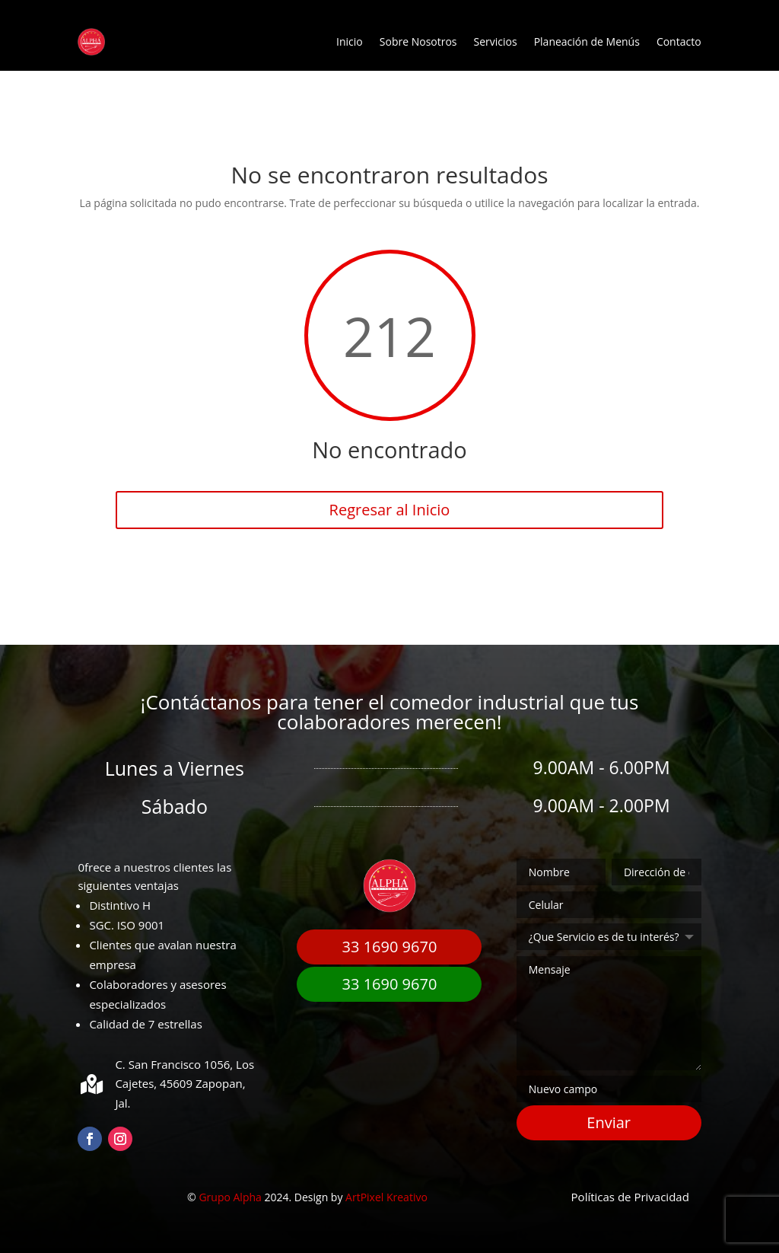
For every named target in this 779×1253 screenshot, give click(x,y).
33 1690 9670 (389, 946)
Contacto (679, 41)
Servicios (495, 41)
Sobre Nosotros (418, 41)
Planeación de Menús (587, 41)
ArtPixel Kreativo (386, 1197)
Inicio (349, 41)
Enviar (609, 1122)
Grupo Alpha (230, 1197)
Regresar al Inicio (389, 509)
